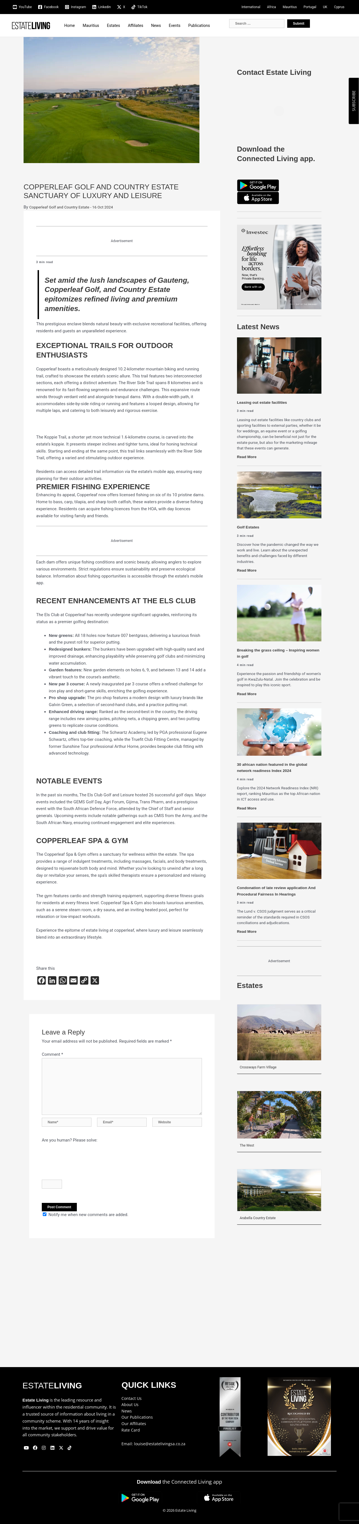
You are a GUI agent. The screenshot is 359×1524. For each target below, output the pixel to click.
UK (325, 7)
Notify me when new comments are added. (88, 1220)
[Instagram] (75, 7)
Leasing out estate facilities (264, 402)
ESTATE (52, 1385)
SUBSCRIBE (353, 101)
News (156, 25)
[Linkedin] (101, 7)
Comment (52, 1054)
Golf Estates (249, 527)
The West (248, 1145)
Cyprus (339, 7)
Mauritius (290, 7)
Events (174, 25)
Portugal (309, 7)
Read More (248, 456)
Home (69, 25)
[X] (121, 7)
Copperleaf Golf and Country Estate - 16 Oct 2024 (75, 207)
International (250, 7)
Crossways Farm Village (260, 1067)
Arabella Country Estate (259, 1218)
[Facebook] (48, 7)
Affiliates (135, 25)
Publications (199, 25)
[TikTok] (139, 7)
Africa (271, 7)
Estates (113, 25)
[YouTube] (22, 7)
